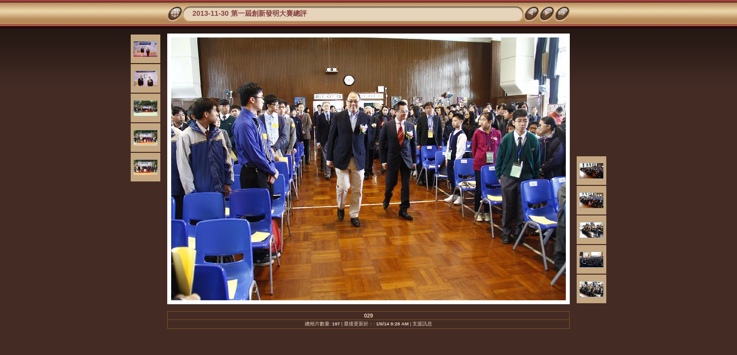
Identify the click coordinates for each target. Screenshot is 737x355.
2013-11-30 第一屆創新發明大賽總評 (249, 13)
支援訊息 (422, 323)
